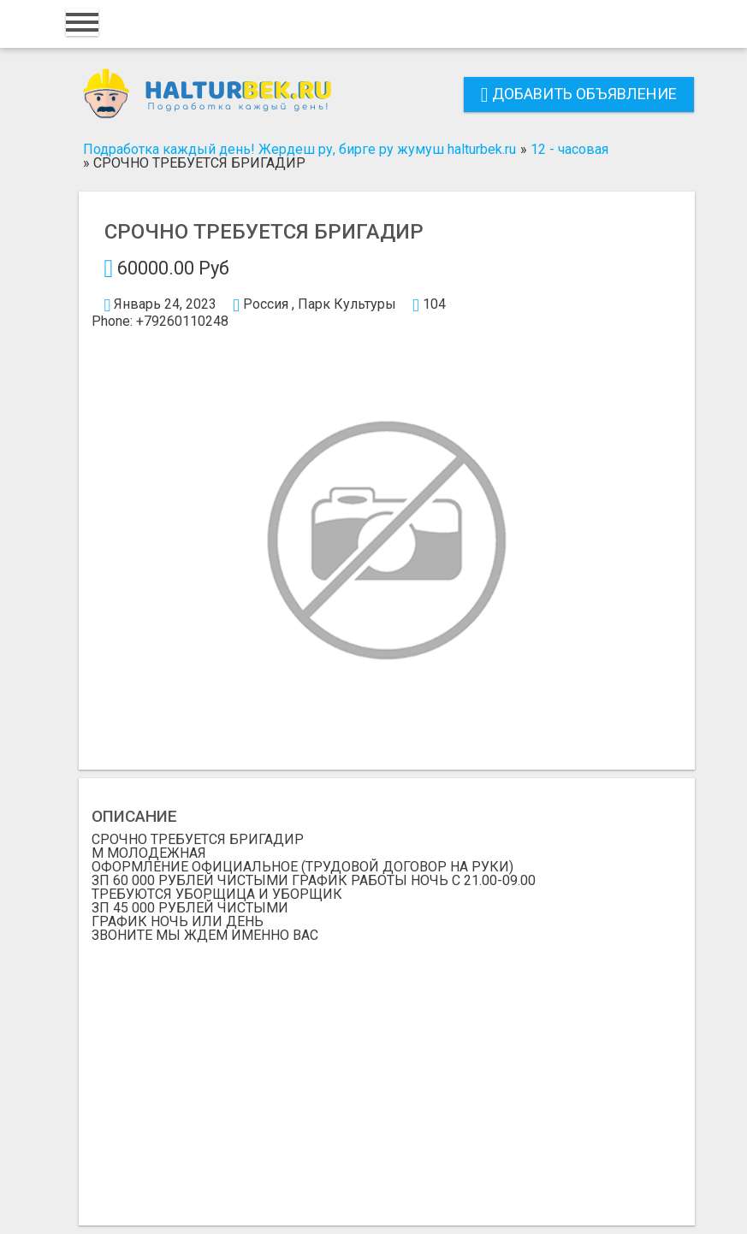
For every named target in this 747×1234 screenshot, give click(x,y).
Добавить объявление (579, 94)
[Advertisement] (387, 1070)
